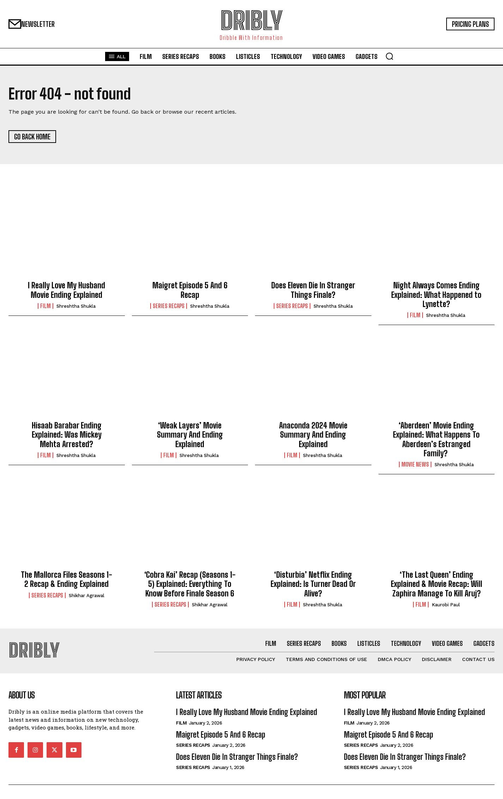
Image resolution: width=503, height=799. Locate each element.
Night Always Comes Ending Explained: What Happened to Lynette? (436, 295)
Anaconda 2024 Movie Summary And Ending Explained (313, 435)
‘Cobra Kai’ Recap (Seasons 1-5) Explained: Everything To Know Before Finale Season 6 (190, 584)
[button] (389, 56)
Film (45, 306)
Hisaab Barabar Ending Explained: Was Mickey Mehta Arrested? (67, 435)
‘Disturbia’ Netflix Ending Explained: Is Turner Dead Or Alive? (313, 584)
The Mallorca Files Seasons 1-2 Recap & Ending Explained (66, 579)
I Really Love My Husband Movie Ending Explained (66, 290)
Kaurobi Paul (446, 604)
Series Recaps (168, 306)
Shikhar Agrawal (86, 595)
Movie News (415, 465)
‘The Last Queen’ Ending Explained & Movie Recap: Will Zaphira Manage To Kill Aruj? (436, 584)
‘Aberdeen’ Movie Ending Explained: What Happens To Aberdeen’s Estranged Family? (436, 439)
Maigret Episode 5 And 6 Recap (190, 290)
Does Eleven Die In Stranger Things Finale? (313, 290)
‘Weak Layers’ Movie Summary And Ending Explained (190, 435)
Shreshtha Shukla (76, 306)
